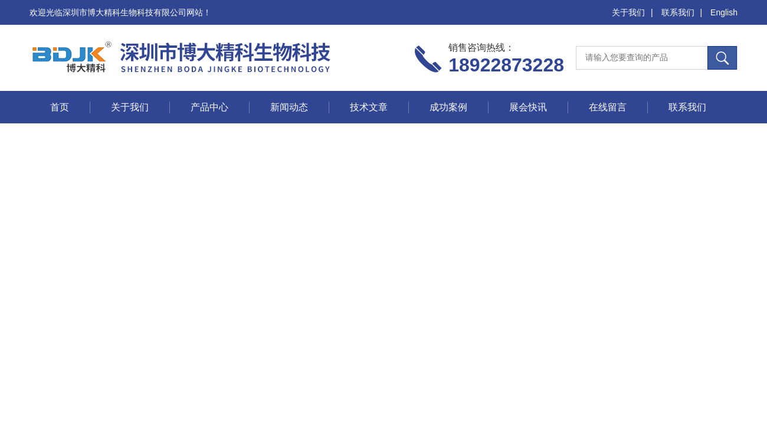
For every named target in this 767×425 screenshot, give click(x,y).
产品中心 (209, 107)
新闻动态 (289, 107)
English (724, 12)
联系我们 (677, 12)
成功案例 (448, 107)
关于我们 (628, 12)
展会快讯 (528, 107)
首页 (59, 107)
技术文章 (369, 107)
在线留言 (608, 107)
